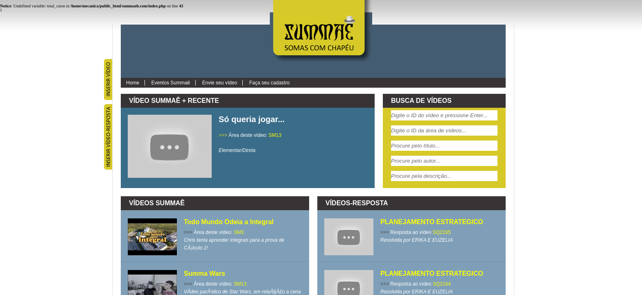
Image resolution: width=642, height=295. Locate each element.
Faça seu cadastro (269, 83)
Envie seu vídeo (219, 83)
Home (132, 83)
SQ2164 (442, 284)
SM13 (275, 135)
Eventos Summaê (170, 83)
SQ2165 (442, 232)
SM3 (239, 232)
